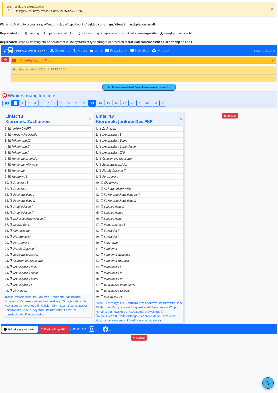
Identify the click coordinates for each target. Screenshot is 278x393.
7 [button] (48, 103)
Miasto (160, 50)
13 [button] (92, 103)
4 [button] (35, 103)
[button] (93, 329)
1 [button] (22, 103)
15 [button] (108, 103)
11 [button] (76, 103)
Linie (96, 50)
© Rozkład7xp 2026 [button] (54, 329)
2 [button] (29, 103)
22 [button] (124, 103)
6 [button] (41, 103)
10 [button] (68, 103)
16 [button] (116, 103)
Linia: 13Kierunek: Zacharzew (28, 118)
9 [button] (61, 103)
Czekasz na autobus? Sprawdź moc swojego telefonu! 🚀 (139, 87)
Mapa (80, 50)
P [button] (163, 103)
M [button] (155, 103)
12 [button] (84, 103)
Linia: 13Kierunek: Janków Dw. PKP (124, 118)
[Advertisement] (230, 144)
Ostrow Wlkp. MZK (24, 50)
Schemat (60, 50)
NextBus (139, 50)
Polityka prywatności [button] (19, 329)
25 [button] (132, 103)
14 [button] (100, 103)
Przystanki (116, 50)
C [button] (140, 103)
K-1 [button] (147, 103)
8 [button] (54, 103)
